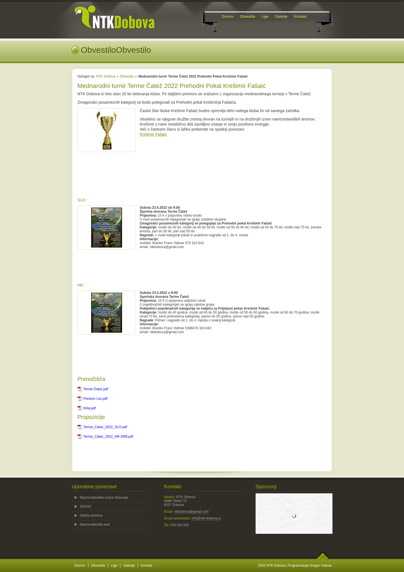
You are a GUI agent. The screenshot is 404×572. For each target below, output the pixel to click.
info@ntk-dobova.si (206, 518)
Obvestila (98, 566)
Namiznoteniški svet (95, 524)
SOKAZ (85, 507)
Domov (80, 566)
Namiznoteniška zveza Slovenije (104, 498)
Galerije (129, 566)
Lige (114, 566)
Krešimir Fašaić (153, 134)
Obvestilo (127, 76)
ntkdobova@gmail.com (191, 512)
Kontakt (146, 566)
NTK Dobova (105, 76)
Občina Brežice (91, 515)
